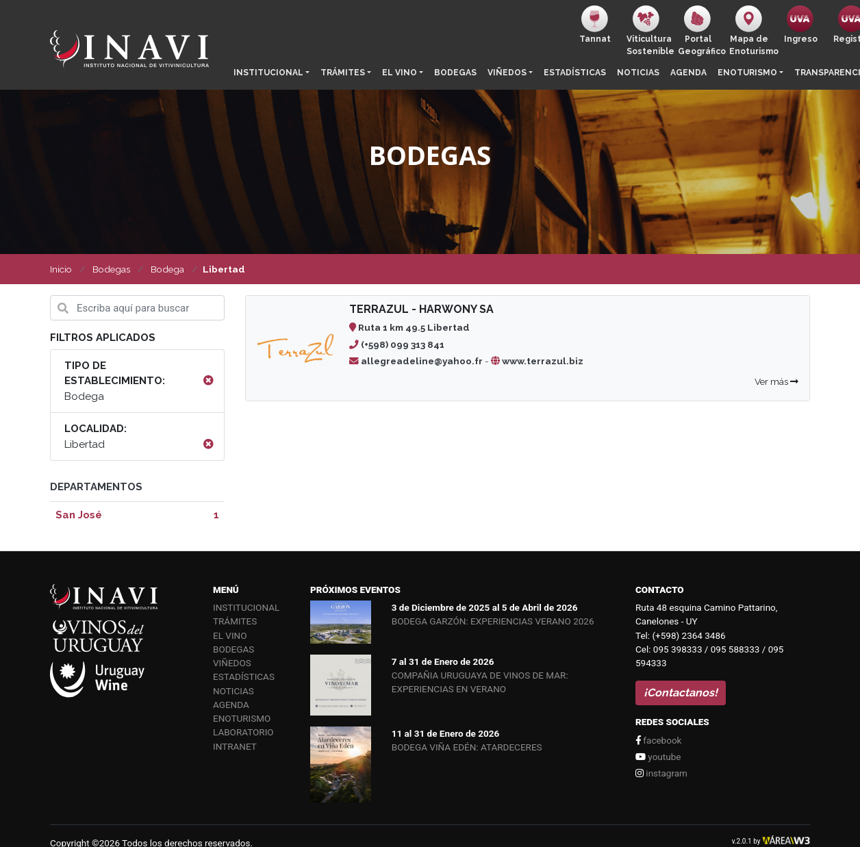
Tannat (595, 24)
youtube (658, 756)
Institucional (268, 72)
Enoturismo (747, 72)
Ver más (776, 381)
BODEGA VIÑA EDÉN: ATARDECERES (467, 747)
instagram (661, 773)
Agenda (688, 72)
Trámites (342, 72)
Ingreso (801, 24)
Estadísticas (575, 72)
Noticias (638, 72)
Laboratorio (243, 731)
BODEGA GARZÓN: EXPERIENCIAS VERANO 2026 (493, 621)
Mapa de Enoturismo (752, 30)
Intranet (235, 746)
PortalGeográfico (701, 30)
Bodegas (455, 72)
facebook (658, 740)
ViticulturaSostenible (649, 30)
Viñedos (507, 72)
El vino (399, 72)
